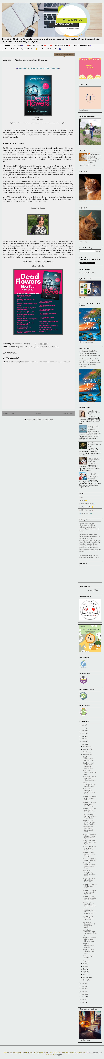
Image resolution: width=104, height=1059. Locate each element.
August (85, 961)
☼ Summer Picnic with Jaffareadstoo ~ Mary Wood (94, 427)
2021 (83, 739)
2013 (83, 997)
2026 (83, 725)
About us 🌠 (18, 45)
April (85, 972)
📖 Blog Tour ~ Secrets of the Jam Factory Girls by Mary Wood (93, 475)
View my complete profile (87, 165)
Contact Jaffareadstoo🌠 (51, 49)
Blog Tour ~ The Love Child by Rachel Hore (89, 886)
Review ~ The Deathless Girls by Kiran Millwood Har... (89, 865)
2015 (83, 991)
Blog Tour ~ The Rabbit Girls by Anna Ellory (88, 918)
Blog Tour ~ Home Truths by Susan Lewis (88, 951)
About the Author (38, 208)
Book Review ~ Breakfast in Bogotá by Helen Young (89, 791)
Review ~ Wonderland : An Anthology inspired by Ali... (89, 848)
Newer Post (8, 413)
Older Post (68, 413)
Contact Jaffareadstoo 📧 (87, 504)
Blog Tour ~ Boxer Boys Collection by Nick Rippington (89, 898)
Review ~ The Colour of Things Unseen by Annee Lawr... (89, 836)
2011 (83, 1002)
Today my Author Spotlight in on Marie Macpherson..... (94, 459)
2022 (83, 736)
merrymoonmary (96, 1053)
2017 (83, 986)
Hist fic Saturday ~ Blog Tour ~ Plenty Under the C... (89, 816)
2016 (83, 989)
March (85, 974)
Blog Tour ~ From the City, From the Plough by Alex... (89, 939)
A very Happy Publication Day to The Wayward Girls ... (89, 932)
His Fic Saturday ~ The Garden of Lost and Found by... (89, 911)
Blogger (58, 1055)
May (84, 969)
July (84, 964)
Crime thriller (29, 347)
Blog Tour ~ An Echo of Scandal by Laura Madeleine (89, 810)
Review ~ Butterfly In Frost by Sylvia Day (89, 859)
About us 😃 (83, 500)
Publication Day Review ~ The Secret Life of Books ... (88, 829)
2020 (83, 741)
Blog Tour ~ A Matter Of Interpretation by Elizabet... (89, 892)
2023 (83, 733)
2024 (83, 730)
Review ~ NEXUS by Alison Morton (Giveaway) (89, 880)
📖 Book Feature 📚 (85, 513)
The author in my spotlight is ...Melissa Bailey (94, 412)
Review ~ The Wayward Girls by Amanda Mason (89, 784)
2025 (83, 728)
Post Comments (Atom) (43, 419)
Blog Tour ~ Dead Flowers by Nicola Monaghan (89, 854)
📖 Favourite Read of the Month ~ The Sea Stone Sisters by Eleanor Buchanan (89, 353)
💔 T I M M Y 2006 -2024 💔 (60, 45)
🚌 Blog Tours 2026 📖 (86, 510)
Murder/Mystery (41, 347)
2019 (83, 744)
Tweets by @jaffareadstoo (87, 273)
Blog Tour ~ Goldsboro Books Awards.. (89, 945)
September (86, 754)
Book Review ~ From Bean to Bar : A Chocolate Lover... (89, 778)
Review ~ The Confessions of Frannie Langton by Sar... (89, 905)
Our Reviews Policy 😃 (86, 507)
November (86, 749)
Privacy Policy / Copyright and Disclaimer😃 (21, 49)
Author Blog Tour (16, 347)
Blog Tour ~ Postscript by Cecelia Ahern (88, 758)
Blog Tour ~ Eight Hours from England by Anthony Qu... (88, 765)
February (86, 977)
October (86, 752)
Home (7, 45)
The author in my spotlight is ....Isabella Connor (94, 444)
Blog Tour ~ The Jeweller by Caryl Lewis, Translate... (89, 822)
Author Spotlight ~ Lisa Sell (89, 956)
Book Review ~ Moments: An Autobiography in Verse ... (89, 873)
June (84, 966)
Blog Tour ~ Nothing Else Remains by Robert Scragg (89, 804)
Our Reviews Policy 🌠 (82, 45)
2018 (83, 983)
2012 (83, 999)
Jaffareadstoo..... (95, 154)
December (86, 746)
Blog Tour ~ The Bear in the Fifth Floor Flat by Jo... (89, 798)
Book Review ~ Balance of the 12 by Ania (89, 772)
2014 (83, 994)
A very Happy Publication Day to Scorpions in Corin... (89, 924)
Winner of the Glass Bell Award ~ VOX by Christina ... (89, 842)
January (85, 980)
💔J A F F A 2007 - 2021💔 (36, 45)
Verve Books (53, 347)
